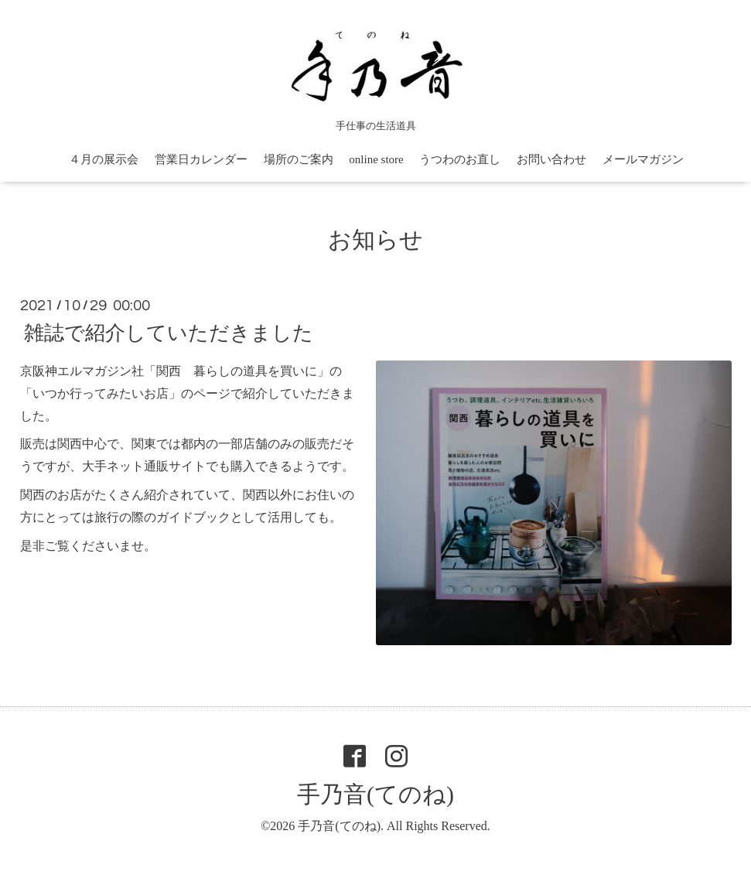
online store (376, 159)
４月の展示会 (103, 159)
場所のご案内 (298, 159)
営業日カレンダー (201, 159)
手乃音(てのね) (375, 794)
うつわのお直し (459, 159)
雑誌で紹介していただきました (168, 333)
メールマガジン (643, 159)
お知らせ (375, 239)
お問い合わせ (551, 159)
